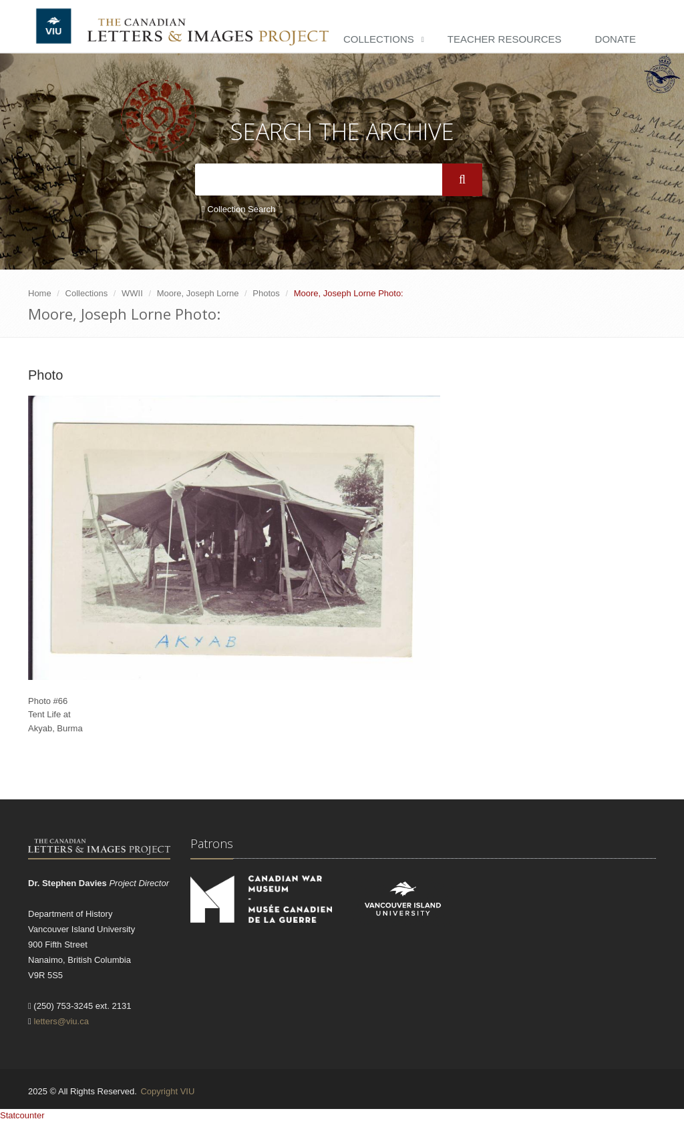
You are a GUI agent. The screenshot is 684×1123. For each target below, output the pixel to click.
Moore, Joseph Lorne (198, 293)
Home (39, 293)
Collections (378, 39)
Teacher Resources (505, 39)
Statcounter (22, 1115)
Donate (615, 39)
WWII (132, 293)
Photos (265, 293)
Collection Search (238, 209)
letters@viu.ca (61, 1021)
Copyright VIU (167, 1091)
